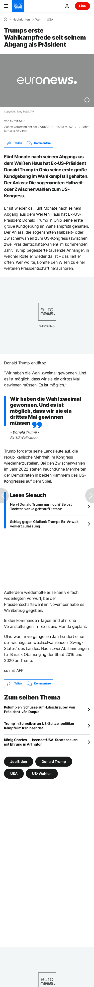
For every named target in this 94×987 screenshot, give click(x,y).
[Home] (5, 19)
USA (50, 19)
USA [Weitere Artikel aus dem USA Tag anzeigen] (14, 773)
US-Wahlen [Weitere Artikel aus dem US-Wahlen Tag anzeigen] (42, 773)
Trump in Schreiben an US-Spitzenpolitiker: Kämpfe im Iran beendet (39, 725)
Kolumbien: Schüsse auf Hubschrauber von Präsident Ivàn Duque (39, 709)
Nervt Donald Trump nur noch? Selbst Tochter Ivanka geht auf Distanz (41, 506)
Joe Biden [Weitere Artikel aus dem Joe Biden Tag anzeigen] (18, 761)
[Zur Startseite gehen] (18, 6)
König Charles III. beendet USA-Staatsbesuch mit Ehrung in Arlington (41, 742)
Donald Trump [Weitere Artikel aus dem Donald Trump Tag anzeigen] (54, 761)
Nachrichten (21, 19)
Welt (38, 19)
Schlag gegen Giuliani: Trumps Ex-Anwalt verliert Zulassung (44, 523)
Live (82, 6)
